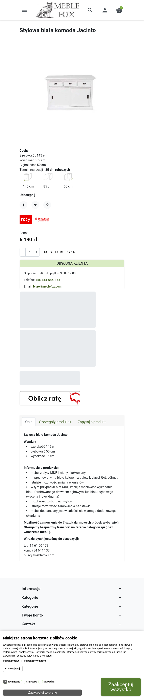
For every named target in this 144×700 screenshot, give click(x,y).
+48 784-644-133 (47, 280)
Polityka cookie (11, 660)
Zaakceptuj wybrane (42, 692)
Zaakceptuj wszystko (120, 686)
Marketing (49, 681)
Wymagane (14, 681)
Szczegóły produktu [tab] (55, 401)
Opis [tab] (28, 401)
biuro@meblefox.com (47, 286)
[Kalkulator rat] (50, 378)
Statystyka (31, 681)
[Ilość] (29, 252)
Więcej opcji (13, 668)
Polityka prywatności (35, 660)
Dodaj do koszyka (59, 252)
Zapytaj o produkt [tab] (92, 401)
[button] (90, 10)
